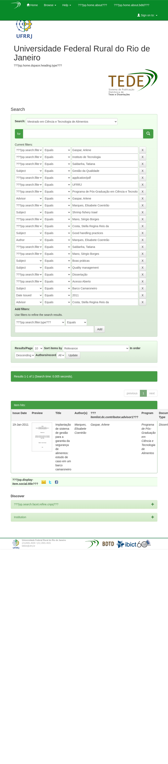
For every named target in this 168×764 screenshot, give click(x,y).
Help (66, 5)
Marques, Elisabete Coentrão (80, 428)
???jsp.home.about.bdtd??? (131, 5)
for (19, 133)
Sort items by (53, 348)
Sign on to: (147, 15)
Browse (50, 5)
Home (32, 5)
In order (135, 348)
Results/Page (24, 348)
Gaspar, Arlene (100, 424)
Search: (20, 121)
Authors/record (45, 355)
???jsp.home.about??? (92, 5)
